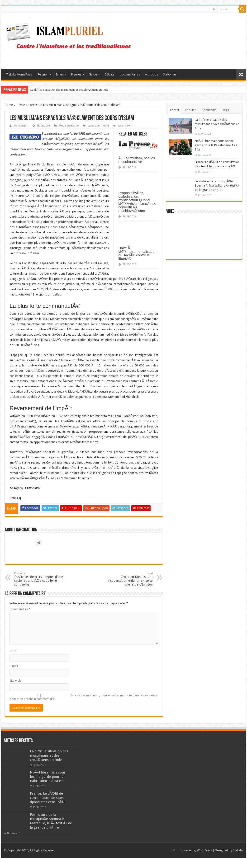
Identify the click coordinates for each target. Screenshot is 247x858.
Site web (15, 680)
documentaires (129, 74)
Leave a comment (98, 125)
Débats (109, 74)
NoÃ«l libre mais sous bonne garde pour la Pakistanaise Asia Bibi (216, 145)
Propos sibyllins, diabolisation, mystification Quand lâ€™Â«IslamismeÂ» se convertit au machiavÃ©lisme (137, 202)
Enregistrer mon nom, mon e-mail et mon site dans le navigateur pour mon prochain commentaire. (83, 697)
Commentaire (20, 609)
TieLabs (238, 850)
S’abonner (170, 74)
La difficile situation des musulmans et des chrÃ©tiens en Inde (69, 89)
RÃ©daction (21, 125)
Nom (13, 651)
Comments (209, 110)
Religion (43, 74)
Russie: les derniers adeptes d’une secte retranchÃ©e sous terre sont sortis (38, 579)
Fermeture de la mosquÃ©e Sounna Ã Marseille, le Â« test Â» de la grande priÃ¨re (217, 185)
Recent (174, 110)
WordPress (204, 850)
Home (9, 105)
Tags (225, 110)
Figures (76, 74)
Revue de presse (28, 105)
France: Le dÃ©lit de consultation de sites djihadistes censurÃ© (47, 797)
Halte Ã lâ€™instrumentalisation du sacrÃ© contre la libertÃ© (138, 253)
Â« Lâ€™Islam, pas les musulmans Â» (137, 160)
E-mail (14, 666)
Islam (60, 74)
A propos (151, 74)
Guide (93, 74)
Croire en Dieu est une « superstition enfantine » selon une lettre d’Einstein (128, 579)
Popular (190, 110)
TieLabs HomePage (19, 74)
